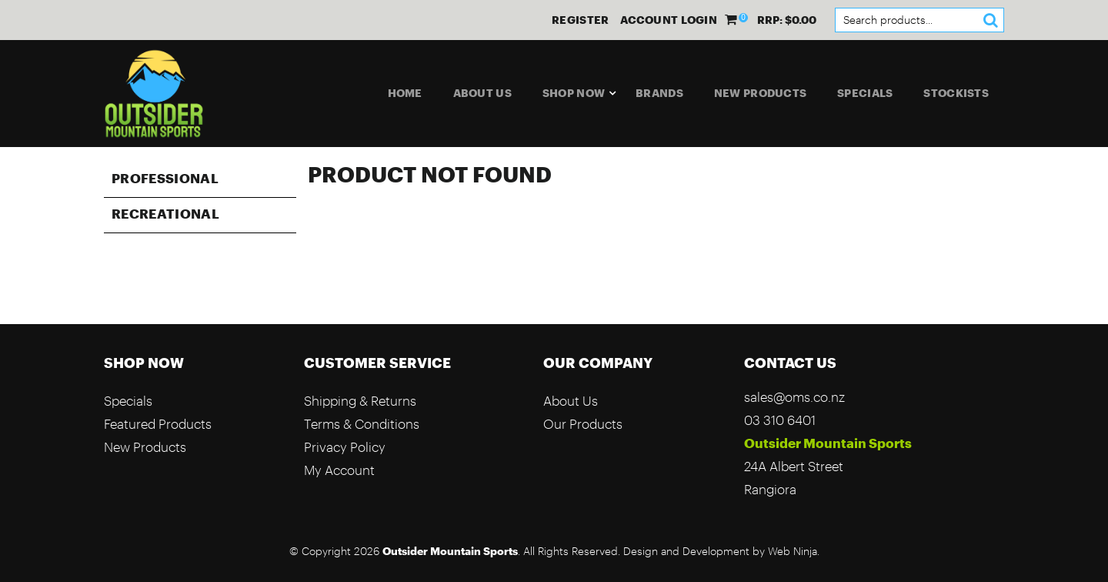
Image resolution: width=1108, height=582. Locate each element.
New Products (760, 92)
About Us (482, 92)
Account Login (668, 20)
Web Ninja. (793, 551)
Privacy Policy (344, 447)
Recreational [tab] (165, 213)
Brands (659, 92)
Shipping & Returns (360, 400)
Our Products (582, 423)
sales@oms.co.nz (794, 397)
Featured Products (158, 423)
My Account (339, 470)
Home (405, 92)
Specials (865, 92)
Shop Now (573, 92)
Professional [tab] (165, 178)
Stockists (956, 92)
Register (580, 20)
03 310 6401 (780, 420)
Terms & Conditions (361, 423)
